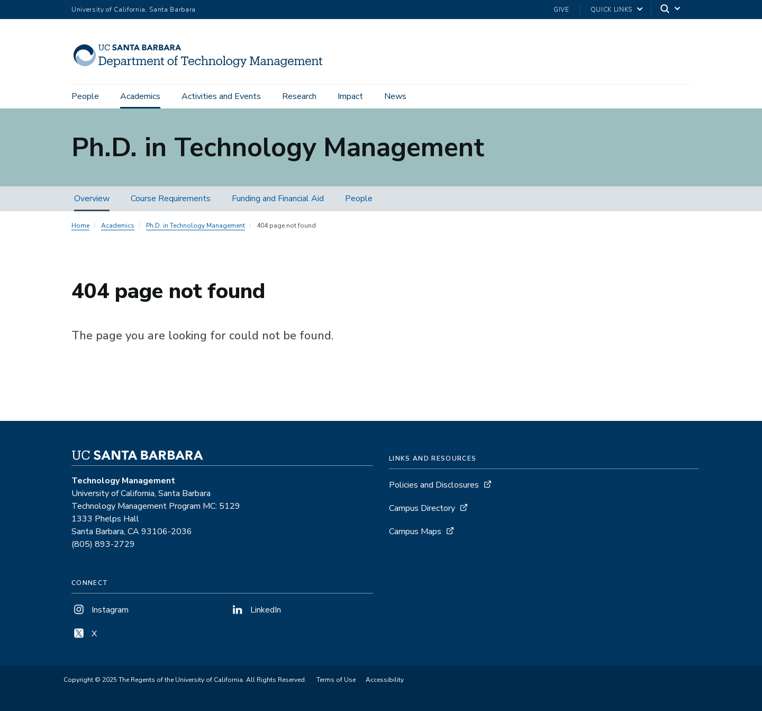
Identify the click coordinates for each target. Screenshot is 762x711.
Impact (350, 96)
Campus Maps (415, 531)
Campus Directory (422, 508)
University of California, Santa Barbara (133, 9)
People (85, 96)
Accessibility (385, 680)
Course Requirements (171, 198)
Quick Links (611, 9)
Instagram (100, 610)
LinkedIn (255, 610)
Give (561, 9)
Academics (140, 96)
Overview (92, 198)
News (395, 96)
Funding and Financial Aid (278, 198)
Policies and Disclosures (434, 485)
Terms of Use (336, 680)
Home (80, 225)
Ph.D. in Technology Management (195, 225)
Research (299, 96)
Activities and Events (221, 96)
